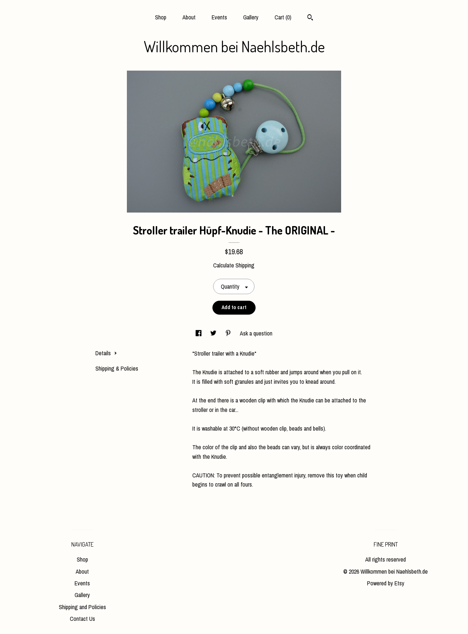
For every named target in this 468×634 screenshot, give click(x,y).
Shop (160, 17)
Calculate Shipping (233, 265)
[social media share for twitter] (214, 333)
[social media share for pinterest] (229, 333)
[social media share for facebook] (199, 333)
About (189, 17)
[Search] (310, 18)
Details (106, 353)
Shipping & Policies (116, 368)
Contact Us (82, 619)
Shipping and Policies (82, 607)
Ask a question (256, 333)
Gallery (250, 17)
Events (219, 17)
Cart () (283, 17)
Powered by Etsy (385, 583)
